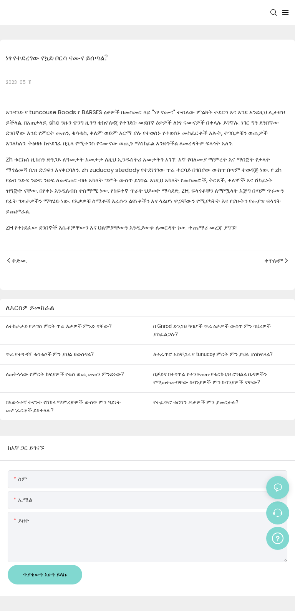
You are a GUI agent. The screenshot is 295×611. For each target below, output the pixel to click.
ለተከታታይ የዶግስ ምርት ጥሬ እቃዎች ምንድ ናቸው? (58, 326)
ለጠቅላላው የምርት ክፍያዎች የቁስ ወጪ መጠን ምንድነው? (65, 374)
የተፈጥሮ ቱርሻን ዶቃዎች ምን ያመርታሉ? (196, 402)
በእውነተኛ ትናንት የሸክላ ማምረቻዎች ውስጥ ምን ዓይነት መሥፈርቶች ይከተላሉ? (63, 406)
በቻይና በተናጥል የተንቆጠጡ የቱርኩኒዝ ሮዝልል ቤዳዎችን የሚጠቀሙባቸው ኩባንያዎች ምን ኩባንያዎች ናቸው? (210, 378)
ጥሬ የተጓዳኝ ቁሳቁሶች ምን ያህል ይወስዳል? (50, 354)
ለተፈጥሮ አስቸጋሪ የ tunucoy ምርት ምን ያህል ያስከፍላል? (213, 354)
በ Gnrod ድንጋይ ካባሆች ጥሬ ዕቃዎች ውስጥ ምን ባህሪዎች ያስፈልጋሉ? (212, 330)
